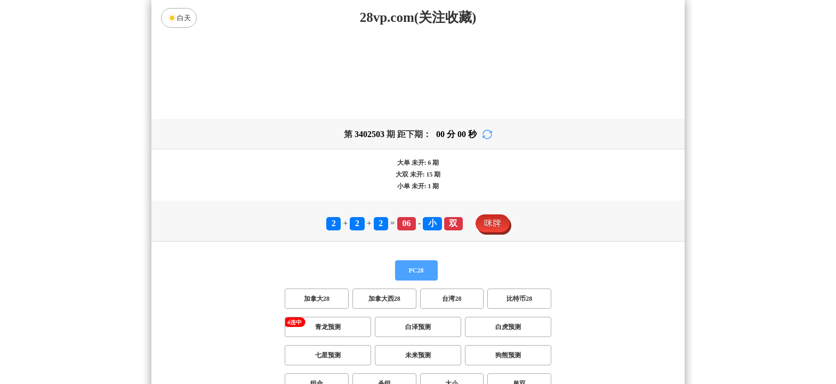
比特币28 (519, 298)
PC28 (416, 270)
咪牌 (492, 223)
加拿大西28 (384, 298)
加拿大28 (316, 298)
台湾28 (451, 298)
